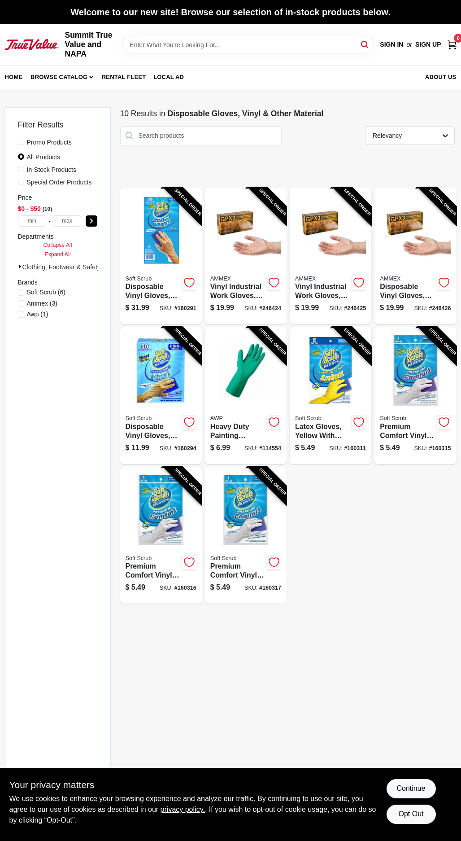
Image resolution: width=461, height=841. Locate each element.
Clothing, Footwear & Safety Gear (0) (74, 267)
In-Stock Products (52, 169)
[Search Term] (248, 45)
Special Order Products (59, 182)
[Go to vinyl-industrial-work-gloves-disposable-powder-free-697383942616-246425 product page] (330, 256)
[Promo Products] (21, 142)
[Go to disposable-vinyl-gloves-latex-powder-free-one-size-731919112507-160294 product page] (161, 395)
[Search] (365, 44)
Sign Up (428, 44)
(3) (42, 303)
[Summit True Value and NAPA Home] (32, 44)
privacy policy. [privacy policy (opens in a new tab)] (183, 809)
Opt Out (410, 814)
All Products (44, 157)
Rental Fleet (124, 77)
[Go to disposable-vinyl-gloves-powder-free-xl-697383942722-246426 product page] (415, 256)
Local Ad (168, 77)
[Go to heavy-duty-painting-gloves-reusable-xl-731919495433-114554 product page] (246, 395)
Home (14, 77)
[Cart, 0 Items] (452, 44)
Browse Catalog (58, 77)
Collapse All (57, 245)
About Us (441, 77)
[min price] (32, 221)
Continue (410, 788)
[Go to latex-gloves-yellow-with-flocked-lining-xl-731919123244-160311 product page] (330, 395)
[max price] (67, 221)
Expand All (58, 254)
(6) (46, 292)
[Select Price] (91, 221)
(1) (37, 314)
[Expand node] (20, 266)
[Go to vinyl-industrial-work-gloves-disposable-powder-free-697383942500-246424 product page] (246, 256)
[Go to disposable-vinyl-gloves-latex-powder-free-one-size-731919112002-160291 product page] (161, 256)
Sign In (391, 44)
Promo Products (49, 142)
